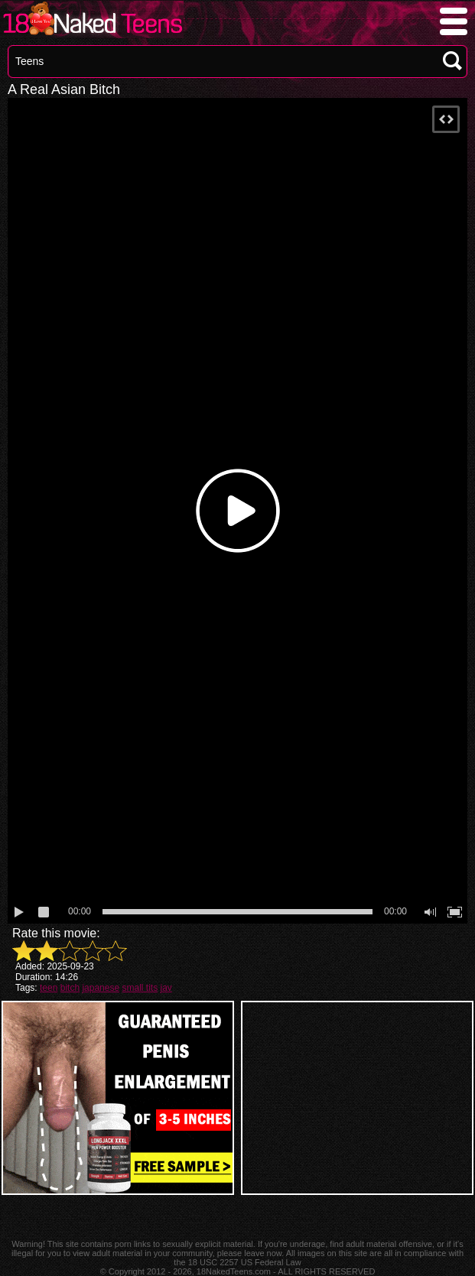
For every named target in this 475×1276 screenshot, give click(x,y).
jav (166, 987)
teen (48, 987)
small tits (140, 987)
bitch (70, 987)
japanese (100, 987)
